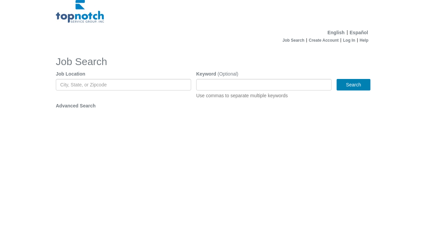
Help (364, 40)
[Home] (216, 13)
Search (353, 84)
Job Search (293, 40)
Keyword (206, 74)
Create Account (324, 40)
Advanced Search (76, 105)
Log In (349, 40)
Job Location (70, 74)
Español (359, 32)
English (336, 32)
